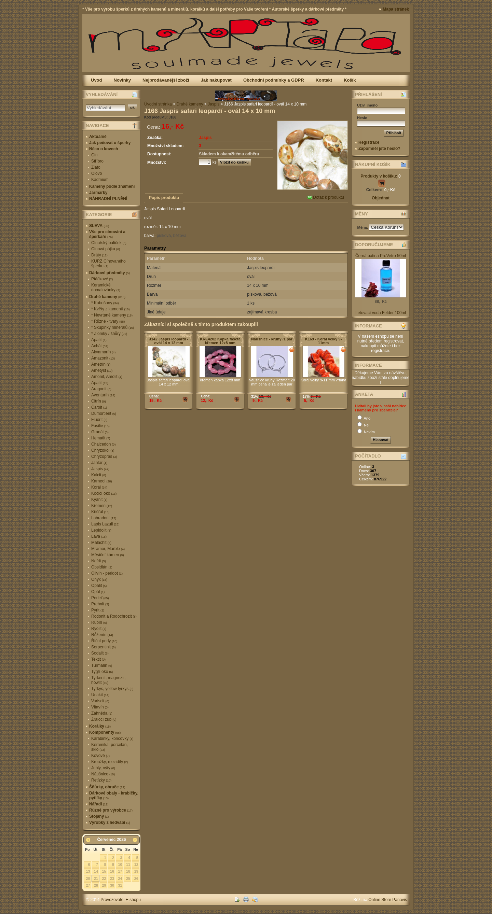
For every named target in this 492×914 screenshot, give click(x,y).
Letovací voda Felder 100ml (380, 312)
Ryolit (98, 628)
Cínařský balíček (108, 242)
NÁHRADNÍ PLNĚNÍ (108, 198)
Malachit (101, 542)
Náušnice (103, 774)
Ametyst (101, 370)
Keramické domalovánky (105, 287)
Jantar (99, 462)
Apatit (99, 339)
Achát (99, 345)
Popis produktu (164, 197)
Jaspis (100, 468)
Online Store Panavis (387, 899)
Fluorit (99, 419)
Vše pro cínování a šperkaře (107, 234)
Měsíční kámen (107, 554)
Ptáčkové (102, 279)
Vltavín (100, 707)
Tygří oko (102, 671)
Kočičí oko (104, 493)
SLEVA (99, 225)
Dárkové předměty (109, 272)
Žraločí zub (103, 719)
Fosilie (100, 425)
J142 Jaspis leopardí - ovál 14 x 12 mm (168, 341)
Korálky (100, 726)
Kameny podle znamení (112, 186)
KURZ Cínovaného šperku (108, 263)
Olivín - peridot (107, 573)
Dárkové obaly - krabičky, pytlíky (113, 795)
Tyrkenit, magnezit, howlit (108, 680)
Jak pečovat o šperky (110, 142)
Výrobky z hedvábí (109, 822)
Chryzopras (104, 456)
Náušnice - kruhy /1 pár (271, 339)
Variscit (100, 701)
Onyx (99, 579)
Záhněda (101, 713)
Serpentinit (103, 647)
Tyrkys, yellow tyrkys (112, 688)
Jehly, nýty (103, 767)
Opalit (99, 585)
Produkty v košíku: (380, 176)
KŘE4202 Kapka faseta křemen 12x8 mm (220, 341)
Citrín (98, 401)
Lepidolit (101, 530)
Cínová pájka (105, 249)
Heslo (362, 118)
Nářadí (98, 804)
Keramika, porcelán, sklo (109, 747)
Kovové (100, 755)
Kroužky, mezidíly (109, 761)
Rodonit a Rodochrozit (114, 616)
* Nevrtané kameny (112, 315)
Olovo (96, 173)
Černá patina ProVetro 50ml (380, 255)
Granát (100, 432)
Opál (98, 591)
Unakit (100, 694)
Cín (94, 155)
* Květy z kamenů (110, 309)
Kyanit (99, 499)
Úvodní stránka (158, 104)
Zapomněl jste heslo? (379, 148)
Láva (99, 536)
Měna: (363, 227)
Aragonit (101, 388)
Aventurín (103, 395)
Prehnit (100, 604)
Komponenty (105, 732)
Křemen (101, 505)
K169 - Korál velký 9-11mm (323, 341)
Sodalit (100, 653)
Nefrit (98, 561)
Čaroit (99, 407)
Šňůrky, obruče (107, 787)
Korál (99, 487)
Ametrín (100, 364)
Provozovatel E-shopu (121, 899)
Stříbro (97, 161)
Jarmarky (98, 192)
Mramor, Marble (108, 548)
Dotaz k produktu (326, 197)
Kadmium (100, 179)
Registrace (368, 142)
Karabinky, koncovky (112, 738)
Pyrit (97, 610)
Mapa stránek (396, 9)
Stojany (99, 816)
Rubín (99, 622)
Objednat (381, 198)
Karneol (101, 481)
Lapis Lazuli (105, 524)
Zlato (95, 167)
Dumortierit (103, 413)
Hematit (100, 438)
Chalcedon (103, 444)
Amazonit (103, 358)
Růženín (102, 634)
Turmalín (101, 665)
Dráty (99, 255)
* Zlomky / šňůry (109, 333)
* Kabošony (105, 302)
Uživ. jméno (367, 105)
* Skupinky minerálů (112, 327)
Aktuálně (98, 136)
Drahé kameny (107, 296)
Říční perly (104, 640)
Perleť (100, 597)
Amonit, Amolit (106, 376)
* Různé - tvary (108, 321)
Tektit (98, 659)
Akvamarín (103, 352)
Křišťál (100, 511)
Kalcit (98, 475)
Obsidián (101, 567)
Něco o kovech (103, 148)
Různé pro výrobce (111, 810)
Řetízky (101, 780)
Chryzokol (102, 450)
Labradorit (103, 518)
